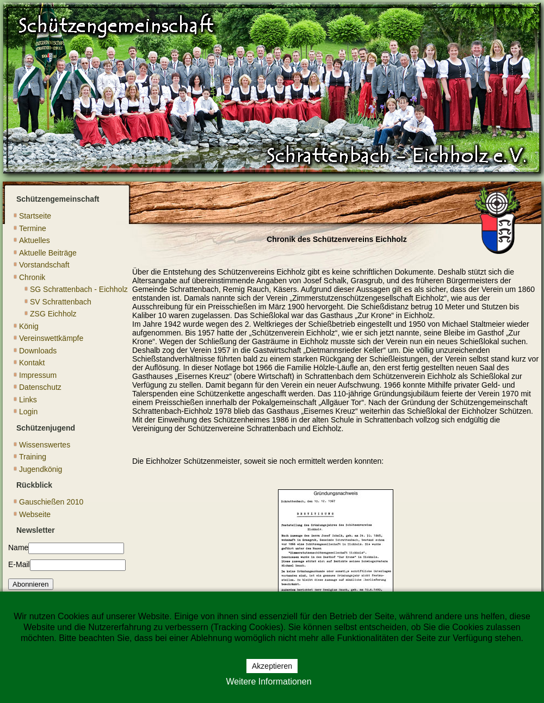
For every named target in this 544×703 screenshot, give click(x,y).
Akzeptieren (272, 666)
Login (28, 411)
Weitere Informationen (268, 681)
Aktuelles (34, 240)
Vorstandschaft (44, 264)
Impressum (38, 375)
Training (32, 456)
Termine (32, 228)
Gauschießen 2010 (51, 501)
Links (28, 399)
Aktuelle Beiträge (48, 252)
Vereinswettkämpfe (51, 338)
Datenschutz (40, 387)
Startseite (35, 215)
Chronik (32, 277)
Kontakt (32, 362)
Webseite (35, 514)
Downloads (38, 350)
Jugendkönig (40, 469)
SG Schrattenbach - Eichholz (79, 289)
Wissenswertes (44, 444)
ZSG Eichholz (53, 313)
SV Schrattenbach (60, 301)
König (29, 326)
